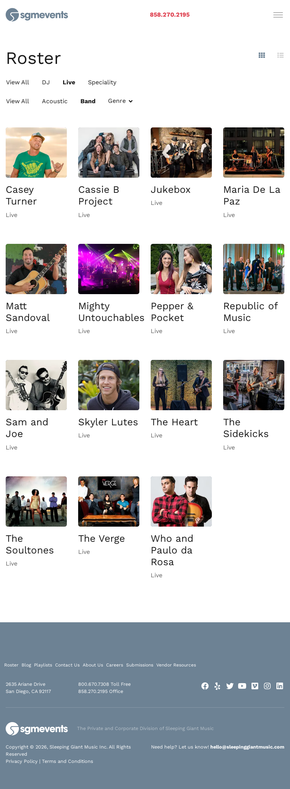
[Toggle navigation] (278, 15)
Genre (117, 100)
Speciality (102, 82)
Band (88, 101)
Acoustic (55, 101)
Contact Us (67, 665)
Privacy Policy (22, 761)
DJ (46, 82)
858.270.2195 (170, 14)
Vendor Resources (176, 665)
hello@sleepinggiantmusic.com (247, 747)
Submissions (139, 665)
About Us (93, 665)
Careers (114, 665)
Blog (26, 665)
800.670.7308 (93, 684)
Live (69, 82)
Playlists (43, 665)
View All (17, 82)
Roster (11, 665)
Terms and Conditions (67, 761)
